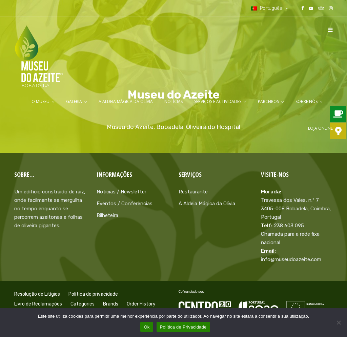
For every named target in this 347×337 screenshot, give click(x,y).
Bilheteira (107, 215)
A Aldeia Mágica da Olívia (126, 101)
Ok (146, 327)
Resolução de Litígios (37, 294)
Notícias (173, 101)
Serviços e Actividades (217, 101)
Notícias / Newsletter (121, 192)
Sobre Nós (306, 101)
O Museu (40, 101)
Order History (141, 304)
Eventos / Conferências (124, 204)
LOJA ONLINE (320, 128)
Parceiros (268, 101)
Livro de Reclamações (38, 304)
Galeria (74, 101)
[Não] (338, 322)
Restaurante (193, 192)
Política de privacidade (93, 294)
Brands (110, 304)
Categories (82, 304)
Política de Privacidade (183, 327)
